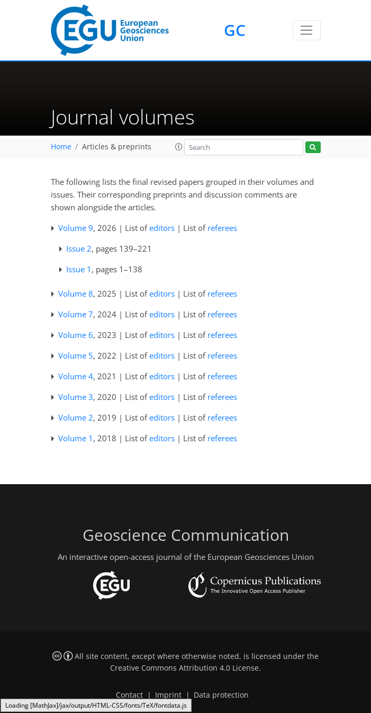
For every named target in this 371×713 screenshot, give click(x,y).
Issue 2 (79, 248)
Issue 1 (79, 269)
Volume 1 (75, 438)
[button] (179, 146)
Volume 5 (75, 355)
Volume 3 (75, 396)
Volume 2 (75, 417)
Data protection (221, 695)
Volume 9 (75, 227)
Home (61, 146)
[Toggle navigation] (307, 30)
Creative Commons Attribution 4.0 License (184, 668)
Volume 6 (75, 334)
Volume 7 (75, 314)
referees (222, 227)
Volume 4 (75, 376)
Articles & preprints (116, 146)
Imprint (168, 695)
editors (162, 227)
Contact (129, 695)
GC (235, 30)
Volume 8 (75, 293)
